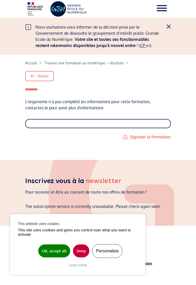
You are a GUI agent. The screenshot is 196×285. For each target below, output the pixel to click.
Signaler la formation (150, 136)
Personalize (107, 250)
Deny (81, 250)
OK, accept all (54, 250)
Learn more (78, 265)
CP (143, 45)
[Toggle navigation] (162, 9)
